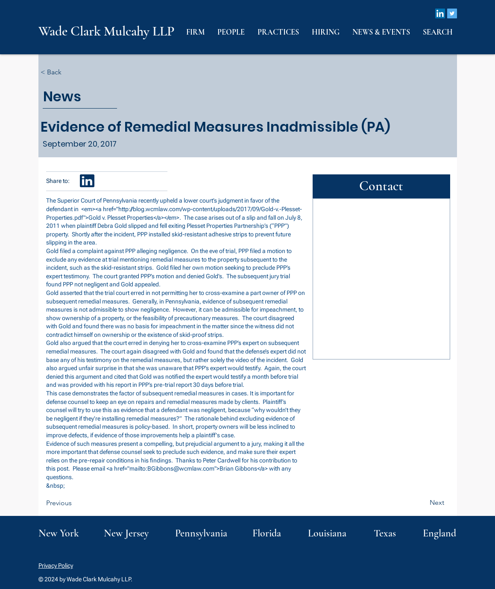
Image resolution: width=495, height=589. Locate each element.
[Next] (422, 502)
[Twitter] (452, 13)
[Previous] (74, 503)
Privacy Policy (55, 565)
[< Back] (69, 72)
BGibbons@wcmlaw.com (180, 468)
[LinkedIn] (440, 13)
